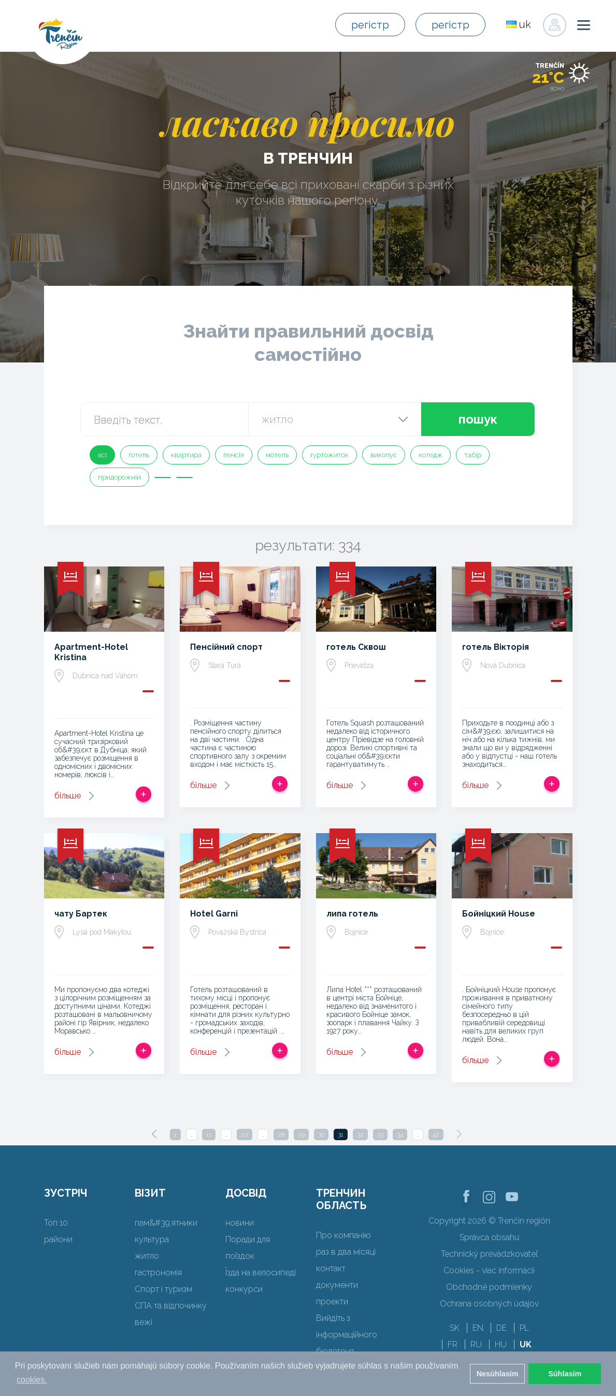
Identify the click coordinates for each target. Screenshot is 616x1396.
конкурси (244, 1289)
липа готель (352, 914)
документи (337, 1285)
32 (360, 1134)
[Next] (459, 1134)
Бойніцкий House (498, 914)
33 (380, 1134)
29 (301, 1134)
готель (138, 455)
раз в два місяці (346, 1252)
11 (208, 1134)
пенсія (233, 455)
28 (281, 1134)
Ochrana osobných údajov (489, 1303)
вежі (143, 1322)
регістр (370, 25)
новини (239, 1223)
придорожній (119, 477)
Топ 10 (56, 1223)
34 (400, 1134)
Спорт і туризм (163, 1289)
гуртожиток (329, 455)
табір (472, 455)
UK (526, 1344)
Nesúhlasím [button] (498, 1374)
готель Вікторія (495, 647)
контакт (331, 1268)
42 (436, 1134)
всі (102, 455)
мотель (277, 455)
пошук (478, 419)
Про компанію (343, 1235)
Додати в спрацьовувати (143, 794)
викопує (383, 455)
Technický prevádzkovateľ (489, 1254)
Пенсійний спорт (226, 647)
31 (340, 1134)
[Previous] (154, 1134)
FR (452, 1344)
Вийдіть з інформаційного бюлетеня (346, 1334)
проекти (332, 1301)
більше (67, 796)
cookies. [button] (32, 1379)
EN (477, 1328)
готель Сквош (356, 647)
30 (321, 1134)
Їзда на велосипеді (260, 1272)
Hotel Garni (214, 914)
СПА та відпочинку (171, 1306)
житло (147, 1256)
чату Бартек (80, 914)
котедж (430, 455)
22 (244, 1134)
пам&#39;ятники (166, 1223)
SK (455, 1328)
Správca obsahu (489, 1237)
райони (58, 1239)
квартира (186, 455)
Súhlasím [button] (564, 1374)
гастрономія (158, 1272)
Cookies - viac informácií (489, 1270)
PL (524, 1328)
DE (501, 1328)
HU (501, 1344)
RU (476, 1344)
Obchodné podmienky (489, 1287)
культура (152, 1239)
